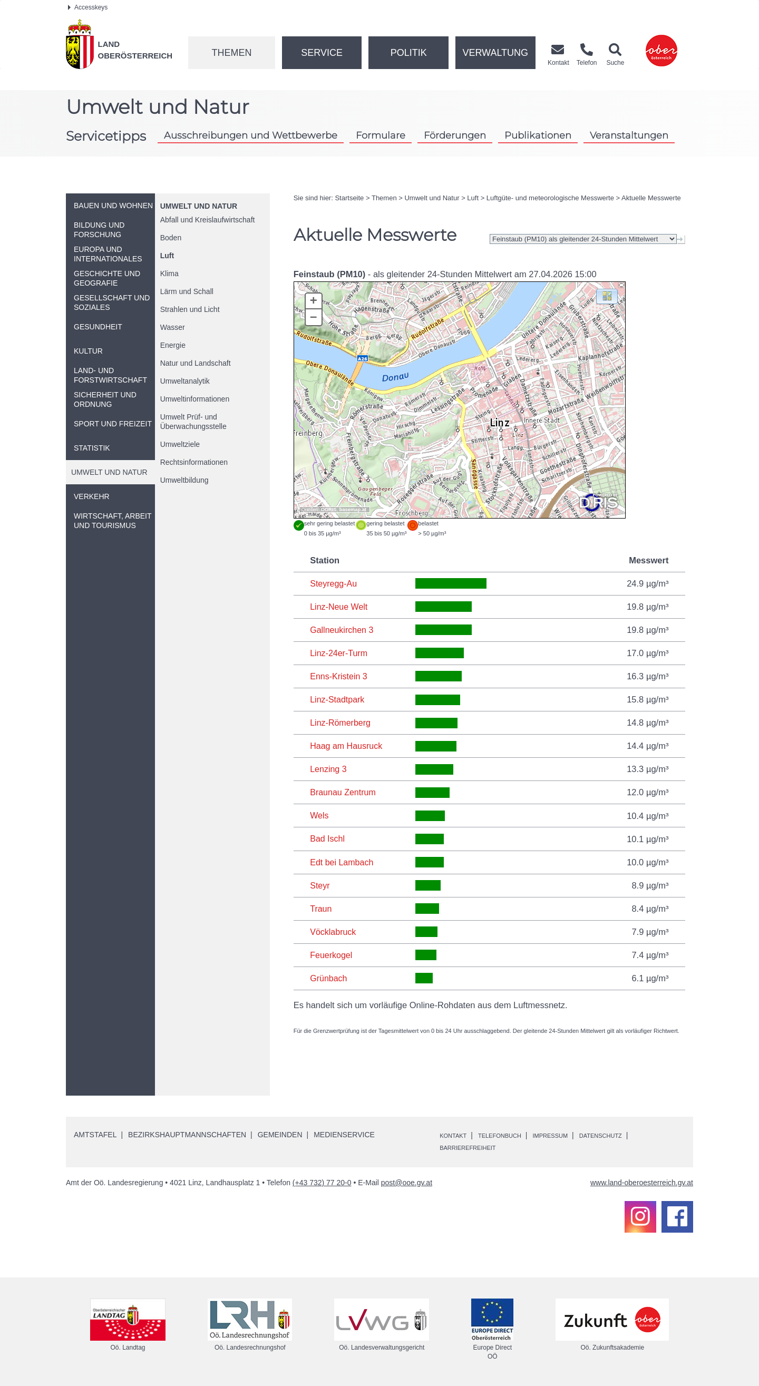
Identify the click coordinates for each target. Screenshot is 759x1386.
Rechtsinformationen (194, 462)
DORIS (329, 509)
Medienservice (344, 1133)
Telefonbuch (512, 1133)
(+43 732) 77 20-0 (322, 1181)
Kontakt (457, 1133)
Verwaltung (495, 52)
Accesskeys (88, 7)
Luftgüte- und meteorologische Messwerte (550, 198)
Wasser (172, 327)
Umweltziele (180, 444)
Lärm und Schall (186, 291)
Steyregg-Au (334, 583)
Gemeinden (280, 1133)
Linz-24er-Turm (339, 652)
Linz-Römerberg (341, 722)
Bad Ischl (328, 837)
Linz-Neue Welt (339, 606)
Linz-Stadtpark (338, 699)
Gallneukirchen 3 (342, 629)
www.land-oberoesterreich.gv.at (641, 1181)
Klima (169, 273)
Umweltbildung (184, 480)
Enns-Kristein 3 (339, 675)
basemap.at (352, 509)
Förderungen (455, 135)
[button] (607, 295)
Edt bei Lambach (342, 860)
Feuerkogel (332, 953)
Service (322, 52)
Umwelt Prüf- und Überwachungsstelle (193, 422)
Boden (170, 237)
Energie (173, 345)
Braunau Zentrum (343, 791)
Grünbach (329, 976)
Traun (321, 907)
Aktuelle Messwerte (651, 198)
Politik (409, 52)
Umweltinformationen (195, 399)
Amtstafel (95, 1133)
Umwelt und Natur (198, 206)
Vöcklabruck (333, 930)
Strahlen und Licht (190, 309)
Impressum (574, 1133)
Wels (319, 814)
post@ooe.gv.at (406, 1181)
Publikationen (537, 135)
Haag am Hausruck (347, 745)
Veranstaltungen (629, 135)
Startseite (349, 198)
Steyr (320, 884)
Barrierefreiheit (475, 1145)
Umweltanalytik (185, 381)
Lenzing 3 (329, 768)
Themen (231, 52)
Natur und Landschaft (195, 363)
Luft (167, 255)
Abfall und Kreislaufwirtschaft (207, 220)
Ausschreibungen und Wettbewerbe (250, 135)
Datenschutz (635, 1133)
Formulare (380, 135)
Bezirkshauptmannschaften (187, 1133)
